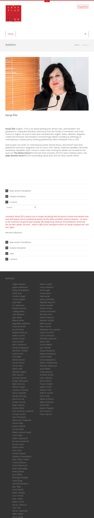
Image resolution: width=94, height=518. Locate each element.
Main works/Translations (18, 190)
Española (83, 6)
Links (9, 253)
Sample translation (15, 196)
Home (10, 34)
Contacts (11, 202)
